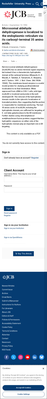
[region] (23, 382)
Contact (5, 338)
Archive (5, 293)
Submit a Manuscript (10, 301)
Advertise (6, 335)
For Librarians (7, 308)
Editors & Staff (8, 316)
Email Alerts (7, 297)
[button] (37, 4)
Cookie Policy (7, 327)
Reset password (10, 213)
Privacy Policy (7, 346)
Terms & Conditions (9, 331)
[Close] (43, 368)
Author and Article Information (13, 50)
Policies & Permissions (11, 320)
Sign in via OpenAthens (13, 237)
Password (8, 186)
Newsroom (6, 342)
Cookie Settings (23, 394)
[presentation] (23, 200)
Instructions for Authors (11, 305)
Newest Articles (8, 286)
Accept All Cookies (23, 388)
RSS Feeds (6, 350)
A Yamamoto (13, 47)
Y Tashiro (22, 47)
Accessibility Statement (11, 323)
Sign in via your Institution (14, 228)
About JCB (6, 312)
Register (35, 158)
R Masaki (5, 47)
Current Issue (7, 290)
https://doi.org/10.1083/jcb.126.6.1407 (15, 55)
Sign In (9, 208)
